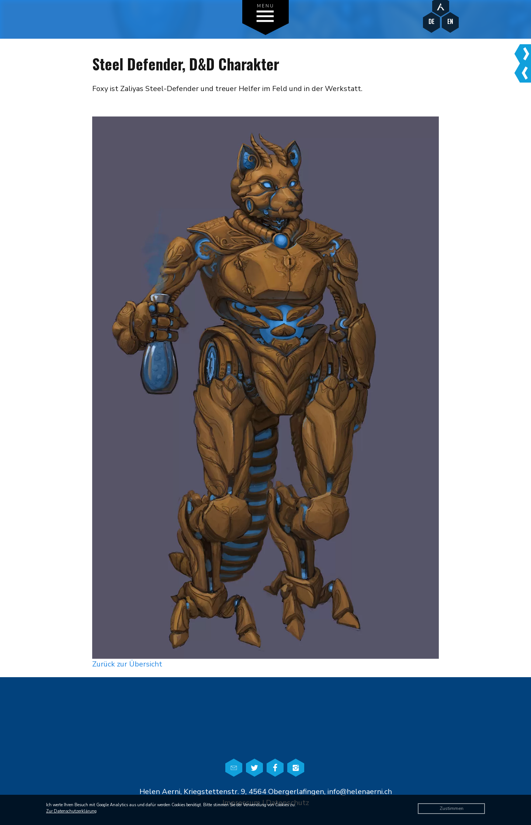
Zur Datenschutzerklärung (71, 811)
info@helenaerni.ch (359, 792)
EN (450, 21)
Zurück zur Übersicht (127, 664)
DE (431, 21)
